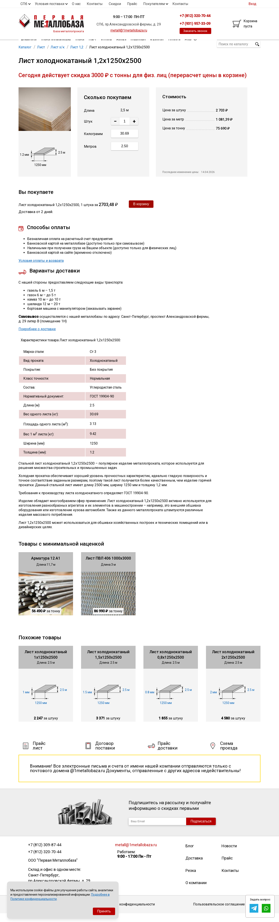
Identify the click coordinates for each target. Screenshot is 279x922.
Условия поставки (49, 4)
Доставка (194, 866)
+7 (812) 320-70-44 (44, 860)
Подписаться (201, 830)
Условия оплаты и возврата (41, 269)
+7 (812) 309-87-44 (44, 853)
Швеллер (138, 44)
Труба (79, 44)
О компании (196, 891)
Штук (88, 130)
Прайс (132, 4)
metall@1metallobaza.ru (129, 30)
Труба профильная (56, 44)
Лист (92, 44)
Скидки (115, 4)
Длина (89, 119)
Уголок (106, 44)
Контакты (95, 4)
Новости (229, 854)
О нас (76, 4)
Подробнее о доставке (37, 337)
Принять (104, 911)
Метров (90, 155)
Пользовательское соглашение (219, 913)
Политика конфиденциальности (129, 913)
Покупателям (154, 4)
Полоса (174, 44)
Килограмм (93, 142)
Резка (190, 879)
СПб (23, 4)
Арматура (28, 44)
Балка (121, 44)
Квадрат (157, 44)
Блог (189, 854)
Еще (191, 44)
